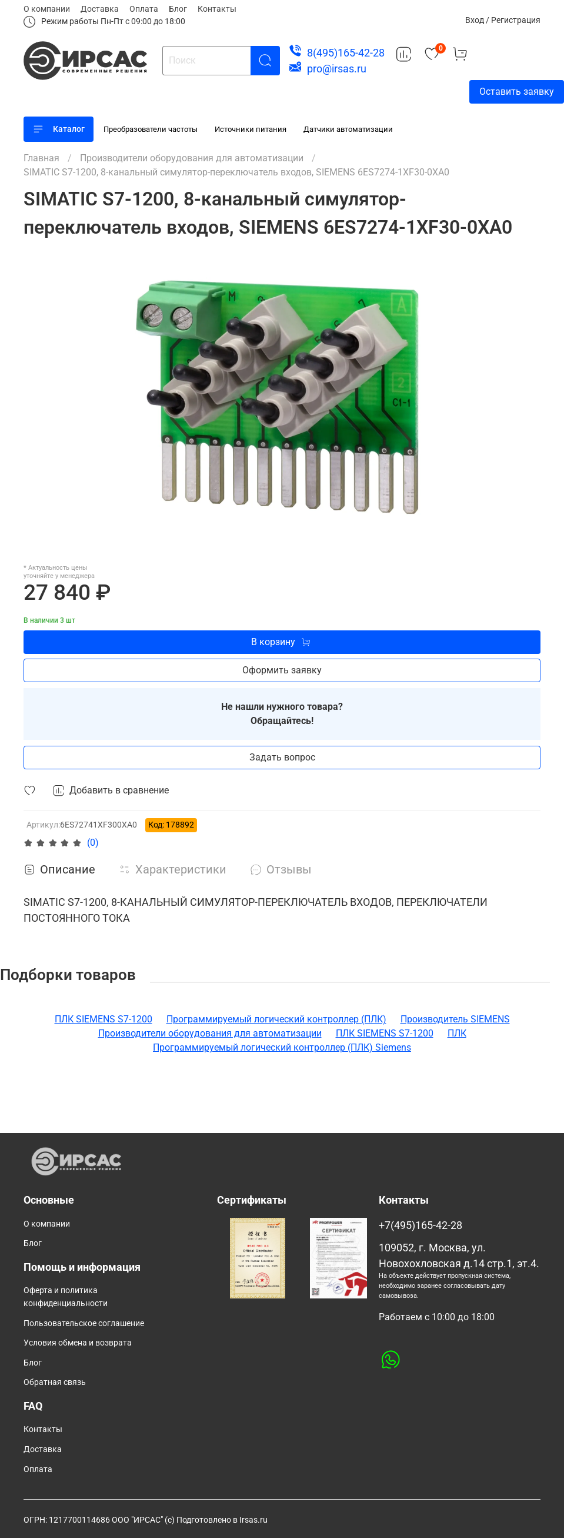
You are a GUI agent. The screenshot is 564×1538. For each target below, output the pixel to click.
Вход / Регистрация (502, 20)
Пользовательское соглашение (84, 1323)
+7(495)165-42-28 (420, 1225)
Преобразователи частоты (151, 129)
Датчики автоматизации (348, 129)
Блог (178, 9)
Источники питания (250, 129)
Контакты (217, 9)
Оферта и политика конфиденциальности (66, 1296)
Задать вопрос (282, 757)
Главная (41, 158)
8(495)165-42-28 (346, 52)
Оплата (143, 9)
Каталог (58, 129)
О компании (47, 9)
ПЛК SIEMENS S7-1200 (103, 1019)
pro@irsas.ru (336, 68)
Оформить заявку (282, 670)
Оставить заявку (516, 91)
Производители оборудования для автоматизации (191, 158)
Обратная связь (55, 1382)
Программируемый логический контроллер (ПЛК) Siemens (282, 1047)
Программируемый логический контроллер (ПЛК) (276, 1019)
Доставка (100, 9)
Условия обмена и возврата (78, 1343)
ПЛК (457, 1033)
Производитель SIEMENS (455, 1019)
